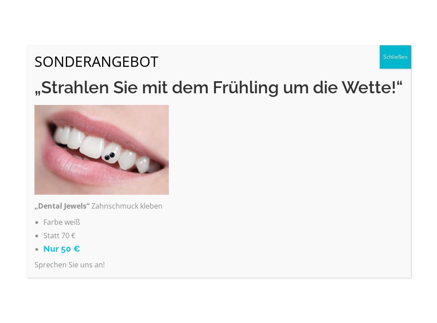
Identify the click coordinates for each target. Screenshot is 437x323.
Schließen (395, 57)
